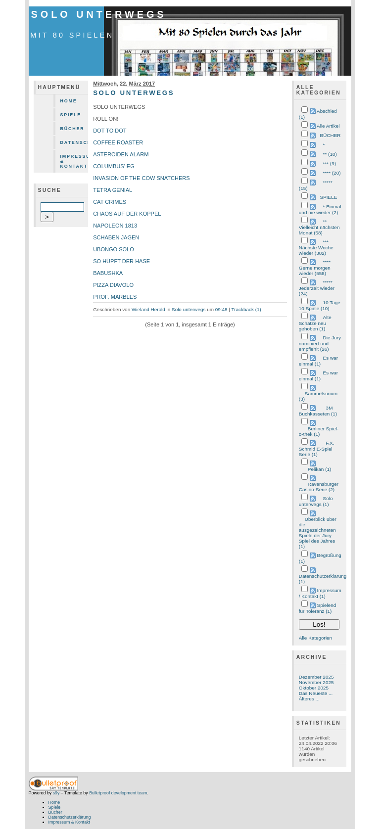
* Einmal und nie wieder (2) (320, 209)
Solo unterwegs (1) (316, 501)
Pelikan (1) (319, 469)
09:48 (221, 309)
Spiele (71, 114)
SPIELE (328, 197)
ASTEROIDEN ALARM (120, 154)
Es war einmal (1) (318, 361)
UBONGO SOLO (113, 249)
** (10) (330, 154)
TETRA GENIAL (112, 190)
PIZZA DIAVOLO (113, 285)
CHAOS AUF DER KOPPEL (127, 214)
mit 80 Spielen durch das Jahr (120, 35)
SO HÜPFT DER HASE (121, 261)
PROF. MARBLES (115, 297)
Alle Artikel (328, 126)
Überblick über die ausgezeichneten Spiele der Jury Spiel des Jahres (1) (317, 532)
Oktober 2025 (314, 688)
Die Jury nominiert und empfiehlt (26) (320, 343)
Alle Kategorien (315, 638)
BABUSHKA (108, 273)
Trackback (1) (246, 309)
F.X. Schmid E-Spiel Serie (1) (316, 448)
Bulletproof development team (118, 792)
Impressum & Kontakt (74, 161)
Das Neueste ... (315, 693)
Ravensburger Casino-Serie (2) (318, 486)
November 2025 (316, 682)
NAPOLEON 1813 (115, 226)
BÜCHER (330, 135)
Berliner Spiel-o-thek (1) (318, 431)
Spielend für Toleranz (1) (317, 608)
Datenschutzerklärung (74, 142)
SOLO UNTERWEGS (133, 92)
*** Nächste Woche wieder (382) (316, 247)
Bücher (72, 128)
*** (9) (329, 163)
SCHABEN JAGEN (116, 237)
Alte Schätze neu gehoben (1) (315, 323)
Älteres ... (309, 698)
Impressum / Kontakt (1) (320, 593)
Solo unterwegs (99, 14)
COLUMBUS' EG (114, 166)
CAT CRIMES (109, 202)
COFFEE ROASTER (118, 142)
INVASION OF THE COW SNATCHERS (141, 178)
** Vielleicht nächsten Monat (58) (319, 227)
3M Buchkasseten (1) (318, 410)
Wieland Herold (148, 309)
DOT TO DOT (109, 131)
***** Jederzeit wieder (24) (316, 287)
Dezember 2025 (316, 677)
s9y (56, 792)
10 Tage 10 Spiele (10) (319, 305)
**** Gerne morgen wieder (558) (315, 267)
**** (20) (332, 173)
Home (68, 100)
